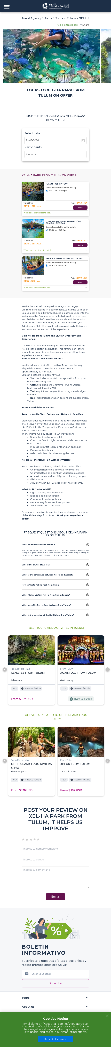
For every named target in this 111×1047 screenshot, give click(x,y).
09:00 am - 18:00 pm (56, 230)
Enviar (55, 896)
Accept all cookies (55, 1039)
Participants (33, 147)
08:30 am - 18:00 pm (56, 266)
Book (80, 207)
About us (55, 1007)
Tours (48, 18)
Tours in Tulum (65, 18)
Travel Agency (31, 18)
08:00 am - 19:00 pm (56, 191)
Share (84, 24)
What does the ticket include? (55, 213)
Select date (32, 133)
